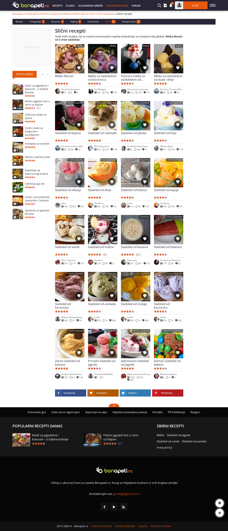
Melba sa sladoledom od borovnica (102, 77)
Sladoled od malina (101, 247)
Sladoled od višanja (68, 190)
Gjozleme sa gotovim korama (37, 212)
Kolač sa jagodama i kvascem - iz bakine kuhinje (37, 89)
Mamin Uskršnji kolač (37, 157)
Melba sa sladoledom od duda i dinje (168, 77)
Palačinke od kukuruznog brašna (36, 172)
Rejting (75, 21)
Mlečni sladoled (75, 102)
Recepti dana (131, 21)
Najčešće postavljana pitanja (130, 412)
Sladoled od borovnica (162, 305)
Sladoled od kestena (134, 247)
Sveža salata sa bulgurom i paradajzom (34, 131)
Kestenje (144, 216)
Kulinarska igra (117, 5)
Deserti (44, 13)
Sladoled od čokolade (102, 133)
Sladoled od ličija (165, 133)
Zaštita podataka (125, 526)
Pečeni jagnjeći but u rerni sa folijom (37, 103)
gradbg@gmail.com (126, 494)
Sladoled (56, 13)
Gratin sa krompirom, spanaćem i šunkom (37, 198)
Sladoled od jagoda (178, 435)
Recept (19, 21)
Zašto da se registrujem (65, 412)
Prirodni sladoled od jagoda (101, 362)
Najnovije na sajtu (96, 412)
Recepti (57, 5)
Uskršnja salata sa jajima (35, 116)
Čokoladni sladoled (106, 102)
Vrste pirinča (164, 447)
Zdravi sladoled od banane (67, 362)
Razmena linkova (161, 526)
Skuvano (57, 21)
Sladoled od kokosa (134, 190)
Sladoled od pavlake (194, 441)
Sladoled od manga (134, 304)
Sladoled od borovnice (63, 305)
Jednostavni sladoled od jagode (135, 362)
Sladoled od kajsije (166, 190)
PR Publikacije (176, 412)
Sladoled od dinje (99, 190)
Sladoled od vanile (67, 247)
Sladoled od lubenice (168, 247)
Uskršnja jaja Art (35, 183)
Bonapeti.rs (19, 13)
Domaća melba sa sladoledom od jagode (133, 77)
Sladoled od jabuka (133, 133)
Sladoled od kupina (68, 133)
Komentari (93, 21)
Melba (67, 13)
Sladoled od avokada (102, 304)
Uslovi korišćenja (102, 526)
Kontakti (157, 412)
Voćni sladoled (141, 102)
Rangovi (195, 412)
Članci (70, 5)
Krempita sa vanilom (37, 143)
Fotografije (37, 21)
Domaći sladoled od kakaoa (167, 362)
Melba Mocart (64, 76)
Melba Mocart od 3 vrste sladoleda (93, 13)
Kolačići (142, 526)
